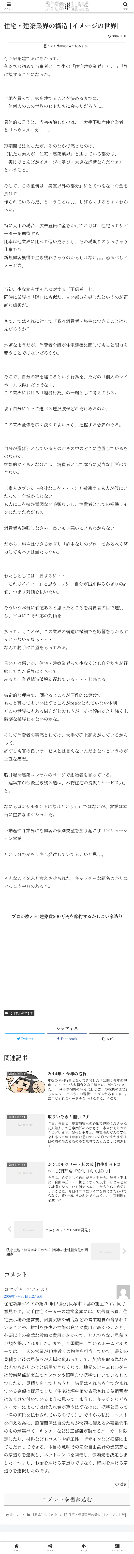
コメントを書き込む (67, 1499)
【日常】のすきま (19, 1013)
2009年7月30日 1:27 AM (23, 1296)
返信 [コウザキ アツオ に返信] (121, 1484)
